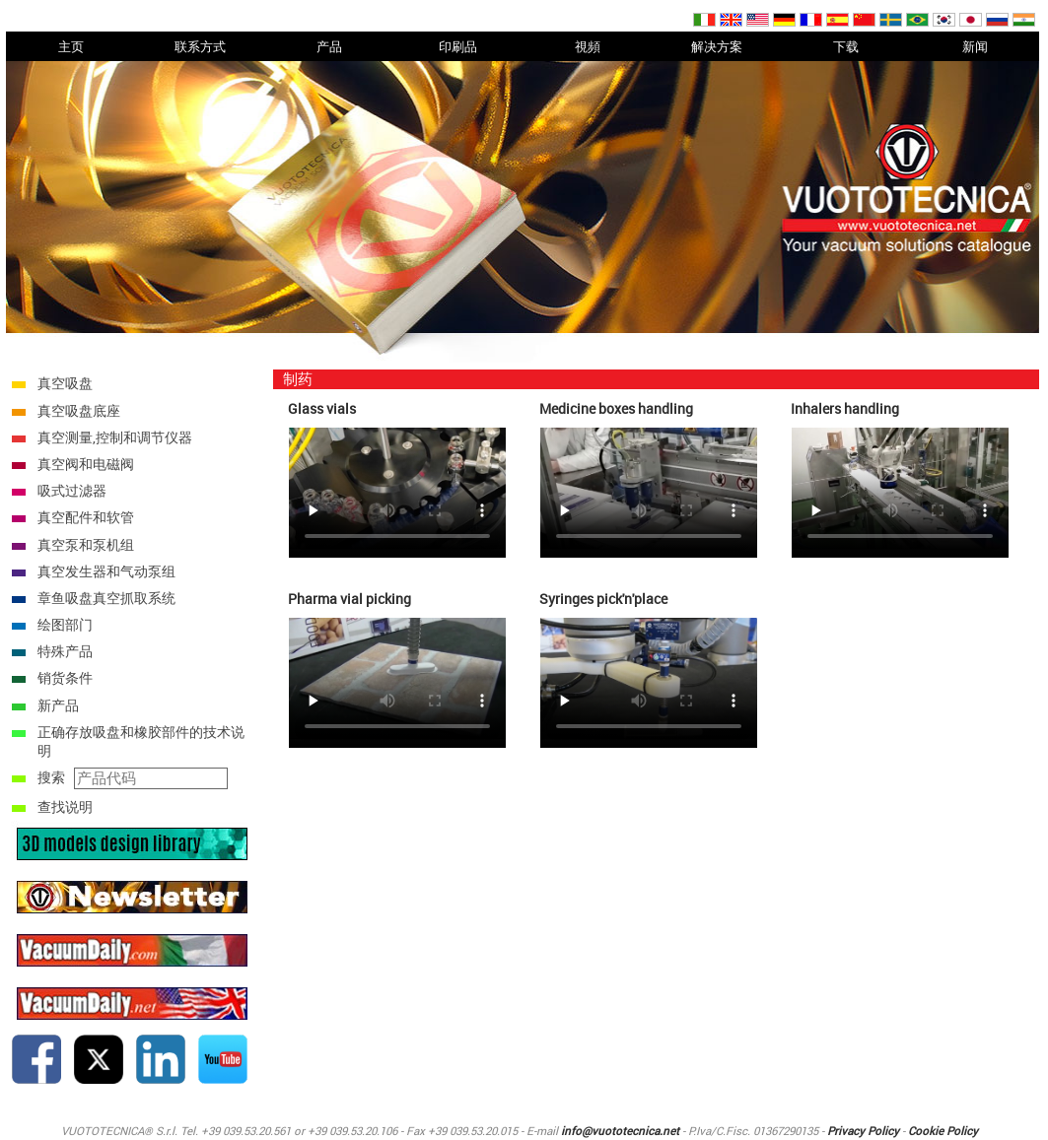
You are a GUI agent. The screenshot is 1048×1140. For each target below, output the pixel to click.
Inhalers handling (845, 408)
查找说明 (65, 806)
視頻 (587, 46)
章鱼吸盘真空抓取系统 (106, 597)
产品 (329, 46)
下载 (846, 46)
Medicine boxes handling (616, 408)
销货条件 (65, 677)
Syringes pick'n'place (603, 598)
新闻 (975, 46)
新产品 (58, 705)
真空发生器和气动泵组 (106, 571)
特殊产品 (65, 650)
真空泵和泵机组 (85, 544)
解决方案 (716, 46)
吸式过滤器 (71, 490)
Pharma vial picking (349, 598)
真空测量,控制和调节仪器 (114, 437)
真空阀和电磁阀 (85, 463)
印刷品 (458, 46)
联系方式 (200, 46)
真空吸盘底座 (78, 410)
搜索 (51, 777)
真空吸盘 (65, 382)
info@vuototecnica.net (620, 1130)
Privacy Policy (863, 1130)
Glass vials (322, 408)
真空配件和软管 (85, 516)
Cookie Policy (943, 1130)
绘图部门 (65, 624)
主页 (71, 46)
